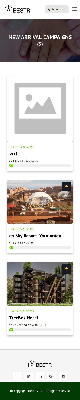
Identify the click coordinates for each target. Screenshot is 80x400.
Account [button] (56, 9)
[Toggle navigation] (74, 9)
